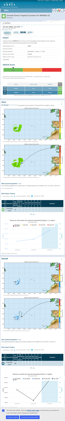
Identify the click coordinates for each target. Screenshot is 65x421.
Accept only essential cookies (29, 417)
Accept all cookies (12, 417)
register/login (55, 0)
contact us (48, 0)
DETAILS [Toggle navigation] (6, 23)
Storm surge (33, 84)
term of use (41, 0)
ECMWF (30, 32)
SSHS (11, 188)
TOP (61, 103)
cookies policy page (32, 410)
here (24, 78)
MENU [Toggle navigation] (4, 11)
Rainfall (50, 84)
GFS (16, 32)
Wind (16, 84)
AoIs (20, 183)
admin (61, 0)
